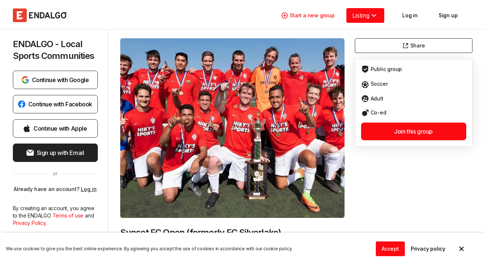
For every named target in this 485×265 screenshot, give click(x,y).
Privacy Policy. (30, 223)
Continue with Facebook (55, 104)
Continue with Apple (55, 128)
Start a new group (308, 15)
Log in (89, 189)
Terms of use (69, 215)
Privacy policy (428, 248)
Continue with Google (55, 80)
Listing (365, 15)
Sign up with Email (55, 152)
